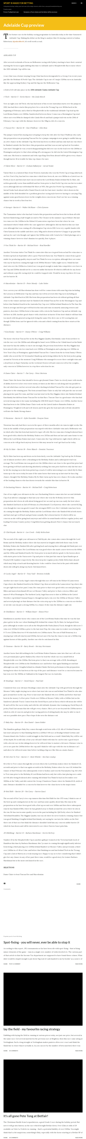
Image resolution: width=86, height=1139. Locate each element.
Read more (79, 964)
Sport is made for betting (18, 3)
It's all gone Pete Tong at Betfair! (26, 1116)
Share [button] (79, 884)
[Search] (74, 3)
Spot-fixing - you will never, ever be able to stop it (37, 942)
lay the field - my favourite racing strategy (32, 1029)
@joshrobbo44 (18, 41)
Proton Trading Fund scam (11, 12)
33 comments (13, 1050)
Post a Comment (14, 964)
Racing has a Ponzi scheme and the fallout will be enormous (40, 12)
